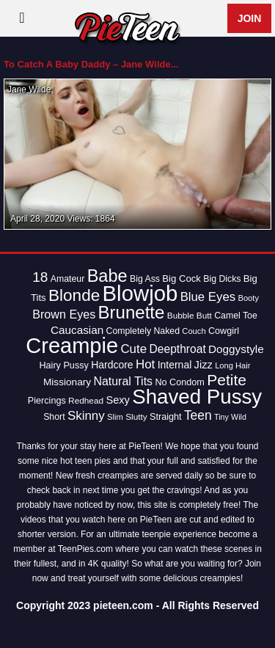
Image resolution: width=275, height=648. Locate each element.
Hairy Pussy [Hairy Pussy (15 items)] (63, 365)
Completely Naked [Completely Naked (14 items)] (143, 331)
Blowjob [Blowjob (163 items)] (140, 293)
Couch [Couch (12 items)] (193, 331)
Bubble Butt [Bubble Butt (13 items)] (189, 315)
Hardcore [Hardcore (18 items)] (112, 365)
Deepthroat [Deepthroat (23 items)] (178, 349)
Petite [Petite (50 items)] (226, 379)
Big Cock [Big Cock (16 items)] (181, 278)
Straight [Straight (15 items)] (166, 417)
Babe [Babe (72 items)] (107, 275)
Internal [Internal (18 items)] (175, 365)
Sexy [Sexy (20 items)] (118, 400)
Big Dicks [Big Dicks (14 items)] (222, 279)
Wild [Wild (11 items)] (238, 416)
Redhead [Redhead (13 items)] (85, 401)
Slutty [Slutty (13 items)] (136, 417)
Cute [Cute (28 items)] (133, 349)
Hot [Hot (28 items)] (145, 364)
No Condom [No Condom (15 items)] (179, 382)
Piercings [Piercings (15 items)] (47, 401)
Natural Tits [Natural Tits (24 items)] (123, 381)
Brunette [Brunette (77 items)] (131, 312)
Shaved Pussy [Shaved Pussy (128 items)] (197, 396)
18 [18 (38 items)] (40, 277)
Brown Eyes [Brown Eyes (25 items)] (63, 314)
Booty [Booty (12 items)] (248, 298)
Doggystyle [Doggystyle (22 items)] (236, 349)
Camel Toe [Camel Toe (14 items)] (235, 315)
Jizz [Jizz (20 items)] (203, 365)
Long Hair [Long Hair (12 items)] (232, 365)
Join (250, 18)
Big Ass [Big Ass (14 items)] (145, 279)
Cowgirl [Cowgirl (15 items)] (223, 331)
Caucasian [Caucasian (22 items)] (77, 330)
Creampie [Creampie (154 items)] (72, 345)
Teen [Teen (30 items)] (198, 415)
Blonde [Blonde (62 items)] (74, 295)
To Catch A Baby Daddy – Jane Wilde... (91, 64)
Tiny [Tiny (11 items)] (221, 416)
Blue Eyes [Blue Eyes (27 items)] (208, 297)
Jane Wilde (29, 89)
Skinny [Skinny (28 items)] (86, 416)
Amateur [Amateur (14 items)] (67, 279)
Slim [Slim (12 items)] (115, 416)
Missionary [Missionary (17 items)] (67, 381)
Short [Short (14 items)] (54, 417)
